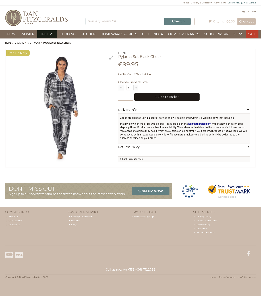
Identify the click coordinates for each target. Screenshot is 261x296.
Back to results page (132, 159)
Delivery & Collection (201, 2)
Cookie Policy (202, 224)
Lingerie (47, 34)
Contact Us (220, 2)
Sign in (245, 11)
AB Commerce (248, 277)
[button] (111, 57)
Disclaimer (201, 228)
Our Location (14, 220)
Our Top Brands (183, 34)
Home (186, 2)
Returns (74, 220)
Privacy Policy (202, 216)
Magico (221, 277)
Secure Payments (204, 232)
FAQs (73, 224)
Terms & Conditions (205, 220)
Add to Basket (167, 97)
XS (121, 87)
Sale (252, 34)
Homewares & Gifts (119, 34)
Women (27, 34)
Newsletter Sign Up (142, 216)
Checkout (246, 21)
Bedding (68, 34)
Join (253, 11)
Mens (238, 34)
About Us (12, 216)
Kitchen (88, 34)
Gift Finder (152, 34)
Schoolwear (216, 34)
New (11, 34)
